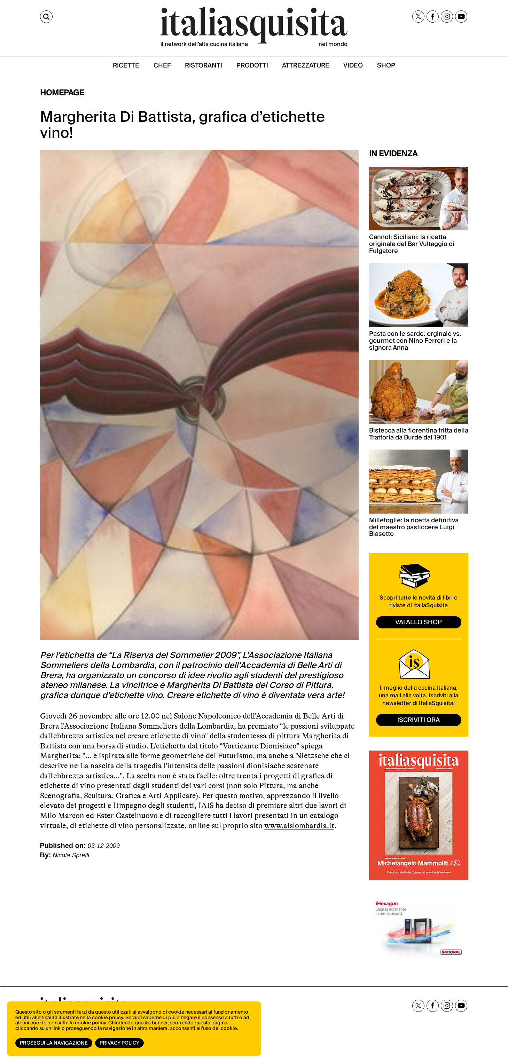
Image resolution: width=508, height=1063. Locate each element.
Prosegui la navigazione (54, 1043)
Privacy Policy (119, 1043)
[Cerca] (46, 16)
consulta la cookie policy (77, 1023)
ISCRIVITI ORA (418, 720)
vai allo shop (418, 622)
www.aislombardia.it (299, 825)
